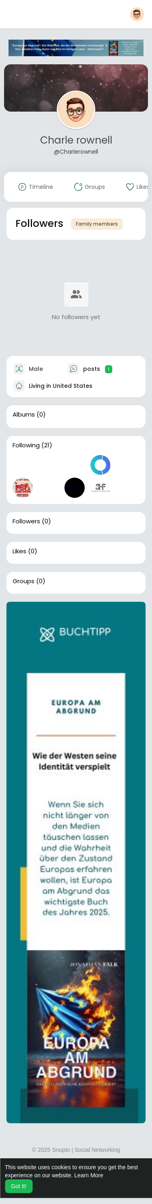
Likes (19, 551)
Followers (26, 521)
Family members (97, 223)
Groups (23, 581)
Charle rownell (76, 140)
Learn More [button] (88, 1175)
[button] (137, 14)
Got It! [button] (18, 1186)
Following (26, 445)
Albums (24, 414)
